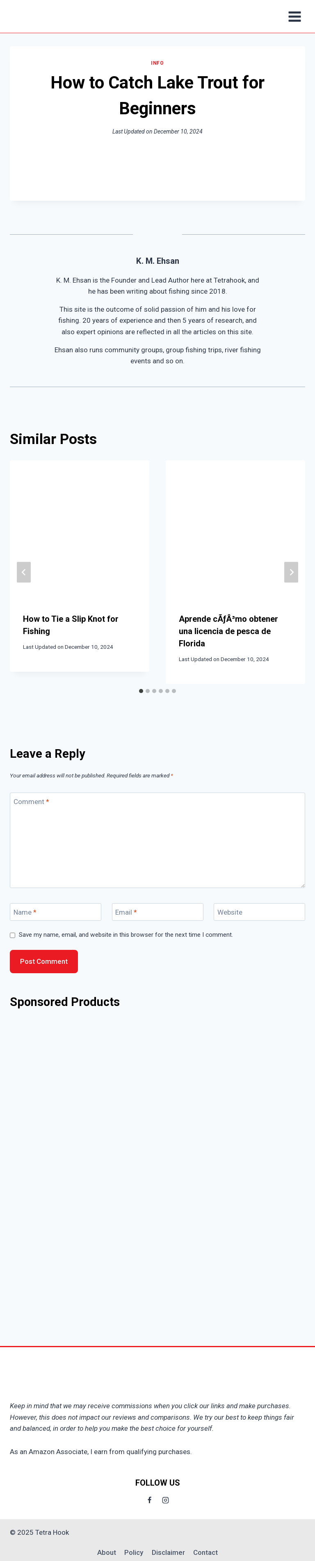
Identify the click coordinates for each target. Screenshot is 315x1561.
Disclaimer (168, 1552)
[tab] (141, 691)
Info (157, 63)
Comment (31, 801)
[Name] (55, 912)
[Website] (259, 912)
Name (25, 912)
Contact (205, 1552)
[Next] (291, 572)
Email (126, 912)
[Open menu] (294, 16)
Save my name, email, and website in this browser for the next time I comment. (126, 934)
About (106, 1552)
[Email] (157, 912)
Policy (133, 1552)
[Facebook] (149, 1500)
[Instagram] (166, 1500)
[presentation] (79, 530)
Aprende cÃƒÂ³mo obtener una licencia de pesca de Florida (228, 631)
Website (229, 912)
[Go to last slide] (24, 572)
